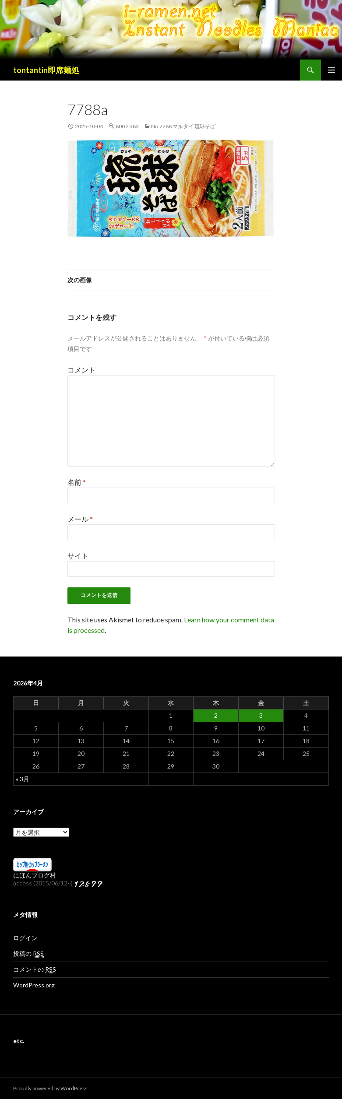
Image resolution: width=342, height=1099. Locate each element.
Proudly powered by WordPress (50, 1088)
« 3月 (22, 779)
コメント (81, 369)
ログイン (25, 937)
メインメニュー (331, 70)
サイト (77, 555)
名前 (76, 482)
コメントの (34, 969)
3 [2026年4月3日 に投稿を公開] (261, 715)
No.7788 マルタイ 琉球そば (183, 126)
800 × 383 (127, 126)
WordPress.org (34, 985)
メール (80, 519)
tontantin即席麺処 (46, 70)
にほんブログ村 (34, 875)
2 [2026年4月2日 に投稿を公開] (216, 715)
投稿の (28, 954)
